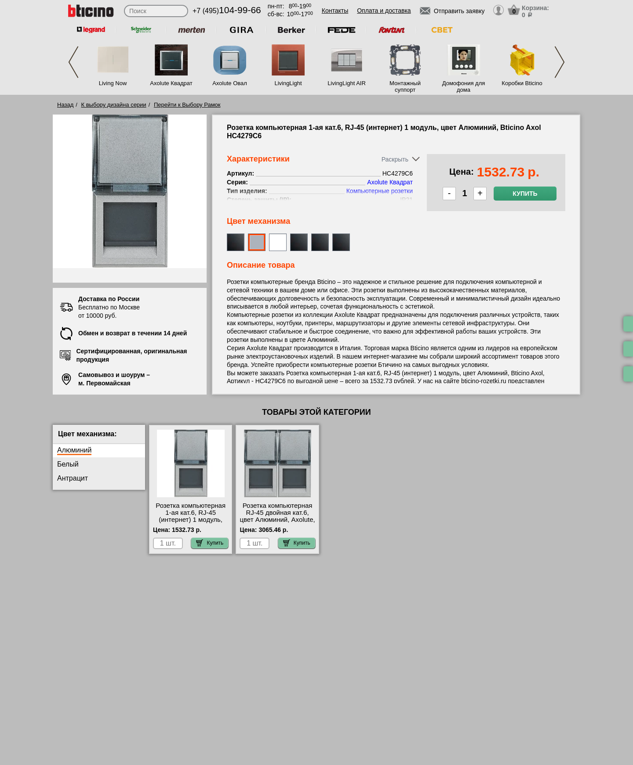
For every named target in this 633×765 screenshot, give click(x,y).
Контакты (335, 10)
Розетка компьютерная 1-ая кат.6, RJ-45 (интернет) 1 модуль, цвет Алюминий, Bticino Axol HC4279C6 (190, 519)
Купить (525, 193)
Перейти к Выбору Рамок (187, 104)
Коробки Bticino (522, 83)
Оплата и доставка (384, 10)
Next (559, 62)
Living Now (113, 83)
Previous (73, 62)
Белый (68, 464)
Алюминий (74, 450)
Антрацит (72, 478)
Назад (65, 104)
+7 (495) (227, 10)
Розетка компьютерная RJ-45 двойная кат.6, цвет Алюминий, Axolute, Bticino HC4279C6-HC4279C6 (277, 519)
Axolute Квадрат (171, 83)
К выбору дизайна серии (113, 104)
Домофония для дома (463, 86)
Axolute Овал (229, 83)
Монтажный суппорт (405, 86)
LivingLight (288, 83)
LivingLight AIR (346, 83)
